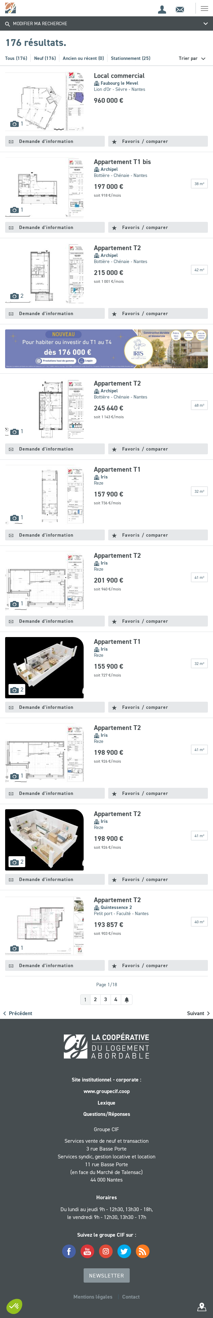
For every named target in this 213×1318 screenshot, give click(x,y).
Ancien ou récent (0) (83, 58)
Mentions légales (92, 1296)
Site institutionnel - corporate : (106, 1079)
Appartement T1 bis (122, 161)
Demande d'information (41, 141)
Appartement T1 (117, 469)
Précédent (17, 1013)
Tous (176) (16, 58)
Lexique (106, 1102)
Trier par (189, 58)
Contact (131, 1296)
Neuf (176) (45, 58)
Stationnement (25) (130, 58)
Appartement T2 (117, 247)
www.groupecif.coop (107, 1091)
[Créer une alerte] (126, 999)
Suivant (198, 1013)
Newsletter (106, 1275)
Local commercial (119, 75)
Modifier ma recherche (36, 23)
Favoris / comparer (140, 141)
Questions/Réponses (106, 1114)
